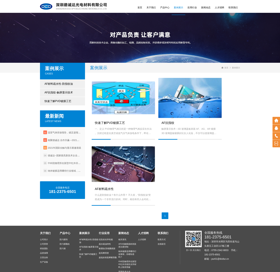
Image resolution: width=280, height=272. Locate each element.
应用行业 (192, 7)
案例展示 (178, 7)
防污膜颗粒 (65, 224)
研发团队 (44, 229)
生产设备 (44, 242)
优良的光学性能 (106, 220)
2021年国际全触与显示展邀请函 (64, 150)
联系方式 (162, 220)
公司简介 (44, 220)
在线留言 (162, 224)
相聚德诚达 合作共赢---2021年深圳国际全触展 (72, 142)
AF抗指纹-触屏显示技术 (58, 94)
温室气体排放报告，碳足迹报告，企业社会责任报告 (75, 134)
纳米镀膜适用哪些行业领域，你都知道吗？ (70, 173)
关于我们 (151, 7)
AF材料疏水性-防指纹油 (58, 86)
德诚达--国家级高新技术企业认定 (65, 157)
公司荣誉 (44, 224)
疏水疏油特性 (105, 224)
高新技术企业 (124, 252)
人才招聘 (219, 7)
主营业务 (44, 238)
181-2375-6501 (218, 217)
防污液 (63, 229)
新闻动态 (205, 7)
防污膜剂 (64, 220)
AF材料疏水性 (203, 137)
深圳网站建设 (194, 267)
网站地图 (170, 267)
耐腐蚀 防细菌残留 (107, 229)
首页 (140, 7)
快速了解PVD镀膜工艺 (57, 103)
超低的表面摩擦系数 (108, 238)
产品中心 (165, 7)
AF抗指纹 (150, 129)
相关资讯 (122, 220)
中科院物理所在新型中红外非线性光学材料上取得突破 (76, 165)
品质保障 (44, 233)
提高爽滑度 (104, 233)
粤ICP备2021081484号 (153, 267)
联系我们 (233, 7)
